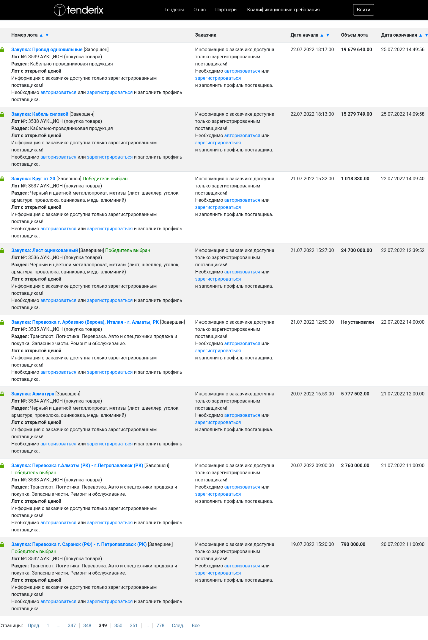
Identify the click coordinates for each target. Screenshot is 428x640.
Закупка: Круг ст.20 (33, 178)
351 (134, 625)
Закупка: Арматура (33, 394)
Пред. (34, 625)
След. (178, 625)
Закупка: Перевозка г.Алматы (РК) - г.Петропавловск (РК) (77, 465)
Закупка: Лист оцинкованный (45, 250)
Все (196, 625)
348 (87, 625)
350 (118, 625)
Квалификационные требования (283, 9)
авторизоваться (58, 92)
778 (160, 625)
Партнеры (226, 9)
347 (72, 625)
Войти (363, 9)
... (59, 625)
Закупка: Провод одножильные (47, 49)
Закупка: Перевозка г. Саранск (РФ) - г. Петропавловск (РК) (79, 544)
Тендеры (174, 9)
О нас (199, 9)
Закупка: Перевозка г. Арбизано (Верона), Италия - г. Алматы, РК (85, 322)
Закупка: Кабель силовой (40, 114)
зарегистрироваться (110, 92)
